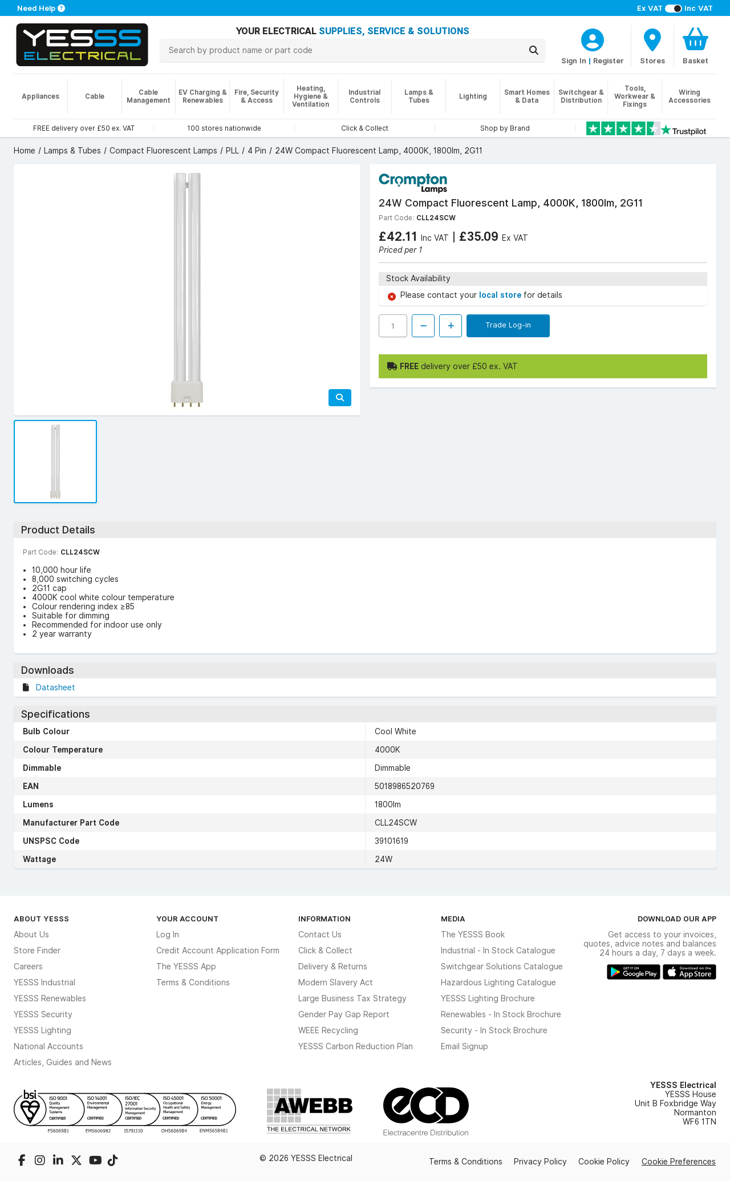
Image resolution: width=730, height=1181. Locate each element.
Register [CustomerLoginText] (608, 60)
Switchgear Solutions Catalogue (502, 966)
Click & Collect (325, 950)
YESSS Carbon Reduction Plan (355, 1046)
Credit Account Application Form (217, 950)
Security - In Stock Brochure (494, 1030)
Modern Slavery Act (335, 982)
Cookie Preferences (679, 1161)
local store (501, 295)
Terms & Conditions (193, 982)
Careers (28, 966)
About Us (31, 934)
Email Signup (464, 1046)
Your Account (187, 918)
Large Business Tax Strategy (352, 998)
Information (324, 918)
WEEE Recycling (328, 1030)
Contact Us (320, 934)
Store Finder (37, 950)
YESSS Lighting (42, 1030)
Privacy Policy (540, 1161)
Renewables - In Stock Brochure (501, 1014)
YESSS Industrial (44, 982)
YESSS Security (43, 1014)
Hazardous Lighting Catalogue (498, 982)
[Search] (533, 50)
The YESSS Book (473, 934)
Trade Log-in (508, 324)
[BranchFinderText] (652, 45)
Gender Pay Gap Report (344, 1014)
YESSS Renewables (50, 998)
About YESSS (41, 918)
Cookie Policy (604, 1161)
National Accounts (48, 1046)
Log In (167, 934)
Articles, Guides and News (63, 1062)
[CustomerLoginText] (592, 38)
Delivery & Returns (332, 966)
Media (453, 918)
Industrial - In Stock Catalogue (498, 950)
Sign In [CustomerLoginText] (573, 60)
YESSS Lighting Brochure (488, 998)
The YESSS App (186, 966)
